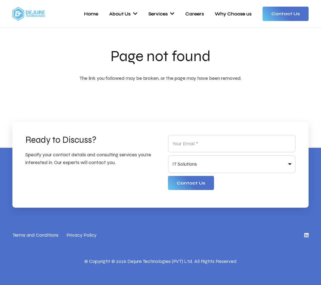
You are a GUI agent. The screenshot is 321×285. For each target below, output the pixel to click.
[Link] (28, 14)
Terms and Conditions (35, 235)
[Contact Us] (191, 183)
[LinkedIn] (306, 235)
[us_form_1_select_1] (232, 164)
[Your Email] (232, 143)
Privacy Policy (81, 235)
